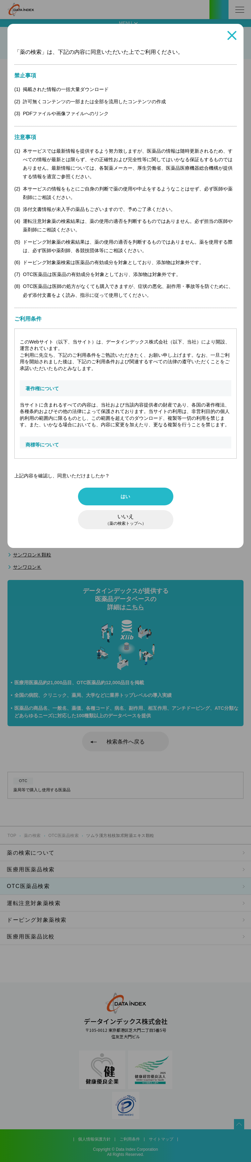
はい (125, 496)
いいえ (125, 520)
